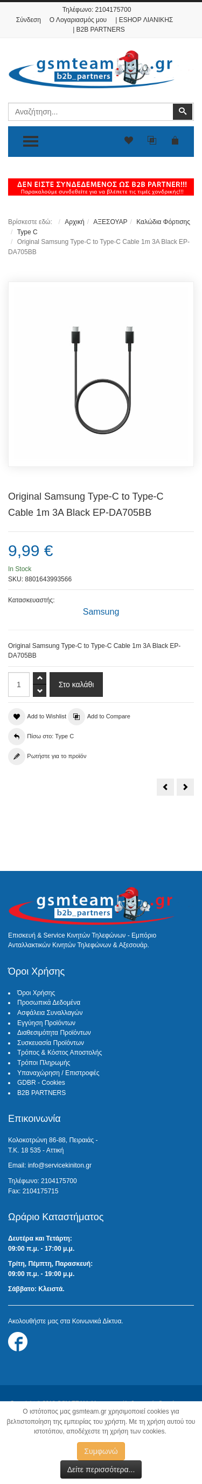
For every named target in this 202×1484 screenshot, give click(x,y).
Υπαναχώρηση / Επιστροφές (58, 1073)
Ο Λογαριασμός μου (78, 20)
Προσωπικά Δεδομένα (48, 1002)
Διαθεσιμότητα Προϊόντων (54, 1032)
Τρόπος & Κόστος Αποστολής (59, 1052)
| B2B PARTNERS (99, 29)
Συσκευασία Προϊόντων (50, 1043)
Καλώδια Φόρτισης (163, 222)
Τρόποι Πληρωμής (43, 1063)
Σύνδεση (28, 20)
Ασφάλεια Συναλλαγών (49, 1013)
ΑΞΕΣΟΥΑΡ (110, 222)
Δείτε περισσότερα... (101, 1469)
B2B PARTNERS (41, 1093)
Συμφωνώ (100, 1451)
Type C (27, 232)
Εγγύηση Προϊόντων (46, 1023)
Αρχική (74, 222)
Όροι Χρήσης (36, 993)
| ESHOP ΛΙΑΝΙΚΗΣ (144, 20)
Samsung (101, 611)
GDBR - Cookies (41, 1082)
